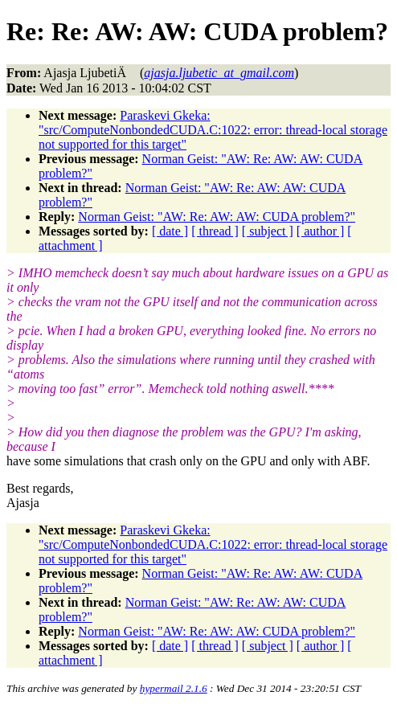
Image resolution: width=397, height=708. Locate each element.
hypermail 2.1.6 (173, 688)
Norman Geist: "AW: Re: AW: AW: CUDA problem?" (216, 216)
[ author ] (321, 231)
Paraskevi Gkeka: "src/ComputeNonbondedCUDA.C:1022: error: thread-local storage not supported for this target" (213, 129)
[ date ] (170, 231)
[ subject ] (267, 231)
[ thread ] (215, 231)
